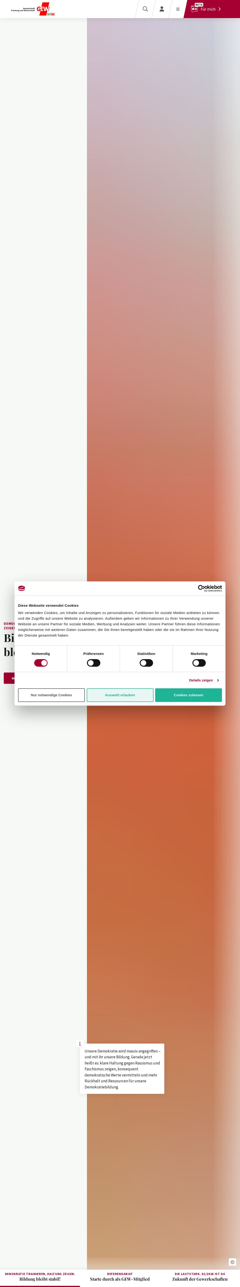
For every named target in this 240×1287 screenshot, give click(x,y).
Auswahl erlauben (120, 695)
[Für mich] (207, 9)
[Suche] (145, 9)
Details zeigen (201, 680)
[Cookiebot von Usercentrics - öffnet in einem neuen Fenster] (201, 588)
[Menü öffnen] (177, 9)
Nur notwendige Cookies (51, 695)
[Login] (162, 9)
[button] (232, 1262)
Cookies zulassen (188, 695)
